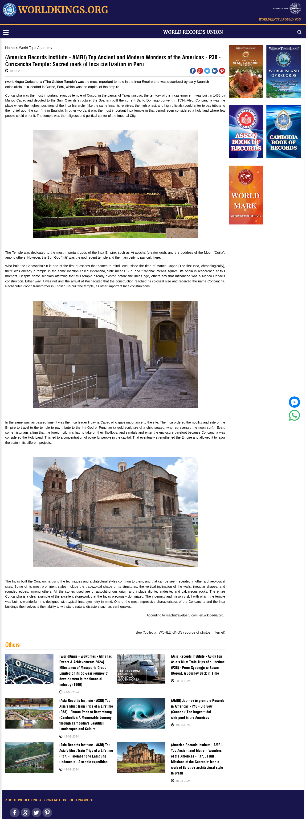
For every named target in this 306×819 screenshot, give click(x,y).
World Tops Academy (35, 47)
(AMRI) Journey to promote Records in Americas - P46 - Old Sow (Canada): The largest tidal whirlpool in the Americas (197, 709)
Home (10, 47)
